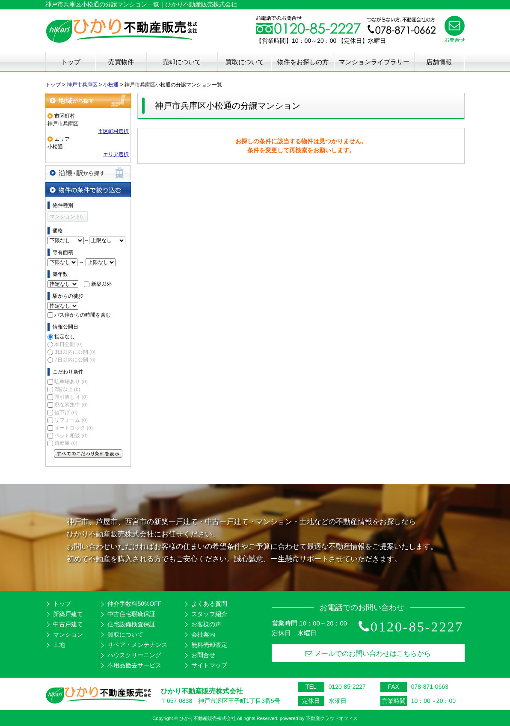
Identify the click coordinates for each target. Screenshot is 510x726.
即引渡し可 (70, 397)
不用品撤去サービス (134, 665)
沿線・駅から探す (88, 172)
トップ (70, 61)
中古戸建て (68, 624)
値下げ (65, 412)
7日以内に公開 (74, 360)
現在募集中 (70, 405)
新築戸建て (68, 613)
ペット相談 (70, 436)
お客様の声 (206, 624)
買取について (244, 61)
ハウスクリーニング (134, 655)
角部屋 (65, 443)
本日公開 (68, 344)
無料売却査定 (209, 644)
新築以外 (101, 284)
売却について (182, 61)
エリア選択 (116, 154)
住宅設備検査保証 (131, 624)
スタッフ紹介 (209, 613)
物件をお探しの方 (303, 61)
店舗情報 (439, 61)
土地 (59, 644)
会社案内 (203, 634)
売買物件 (121, 61)
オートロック (73, 428)
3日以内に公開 (74, 352)
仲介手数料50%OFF (134, 603)
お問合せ (203, 655)
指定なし (64, 337)
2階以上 (67, 389)
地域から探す (88, 100)
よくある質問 (209, 603)
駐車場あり (70, 382)
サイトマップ (209, 665)
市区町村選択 (113, 131)
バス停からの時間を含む (82, 315)
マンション (68, 634)
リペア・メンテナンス (137, 644)
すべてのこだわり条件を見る (88, 453)
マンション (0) (66, 216)
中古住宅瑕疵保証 (131, 613)
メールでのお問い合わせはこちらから (368, 653)
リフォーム (70, 420)
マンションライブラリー (374, 61)
